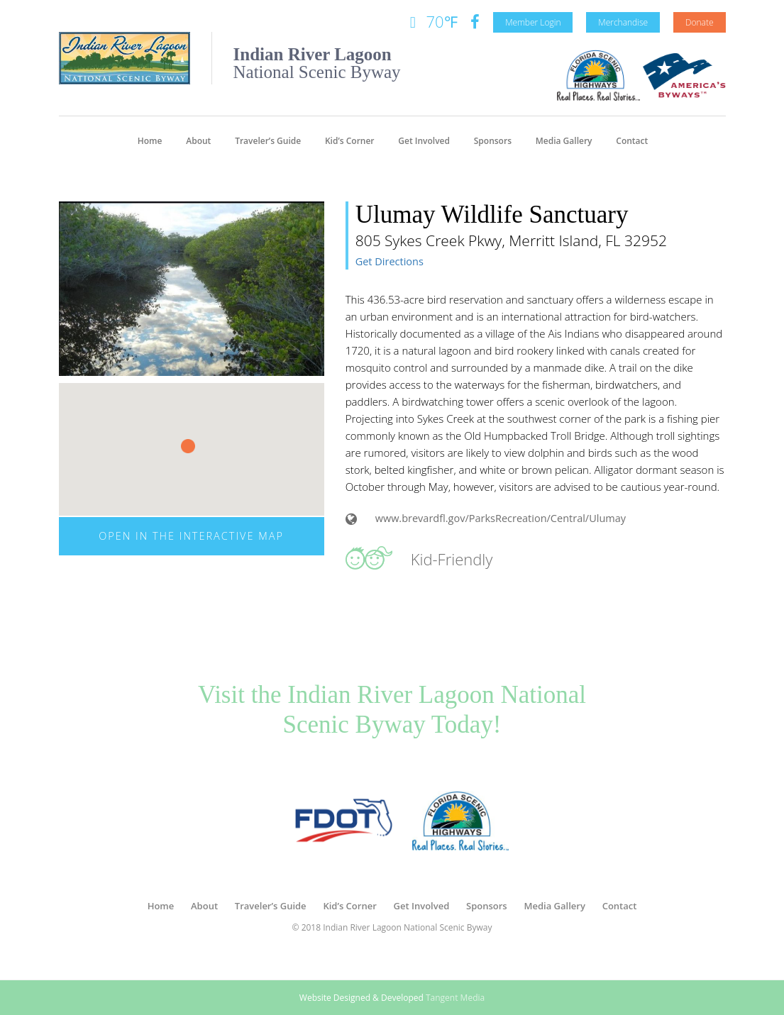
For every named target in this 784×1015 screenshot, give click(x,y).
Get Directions (389, 261)
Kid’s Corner (350, 141)
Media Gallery (564, 141)
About (198, 141)
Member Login (533, 22)
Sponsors (493, 141)
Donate (699, 22)
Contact (632, 141)
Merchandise (623, 22)
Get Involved (424, 141)
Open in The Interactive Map (191, 536)
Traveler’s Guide (268, 141)
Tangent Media (455, 998)
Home (150, 141)
